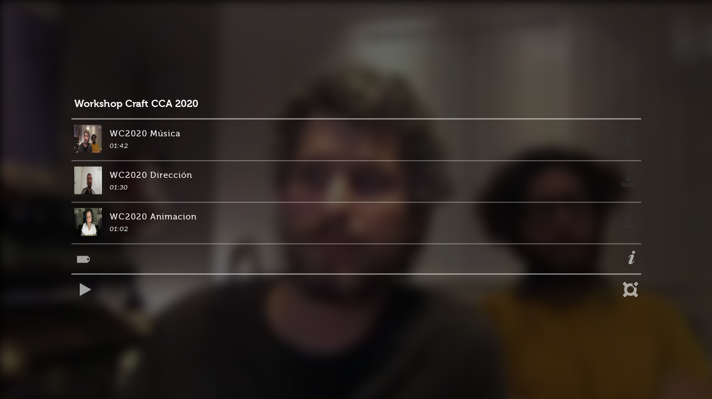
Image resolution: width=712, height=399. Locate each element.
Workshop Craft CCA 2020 (136, 104)
